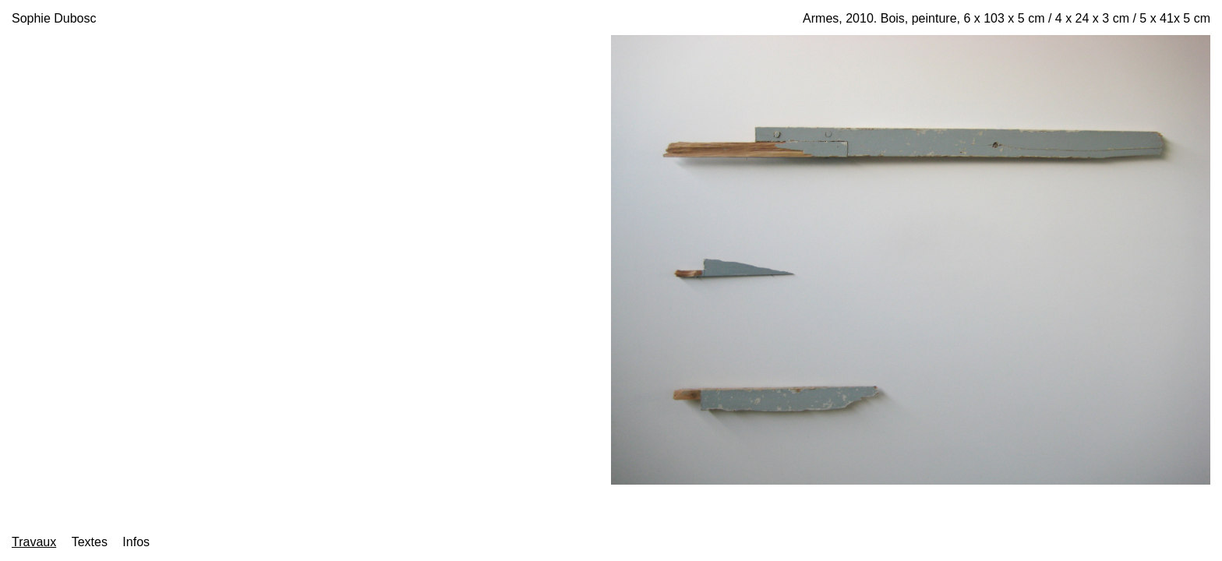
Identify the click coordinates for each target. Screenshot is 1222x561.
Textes (90, 542)
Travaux (34, 542)
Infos (136, 542)
